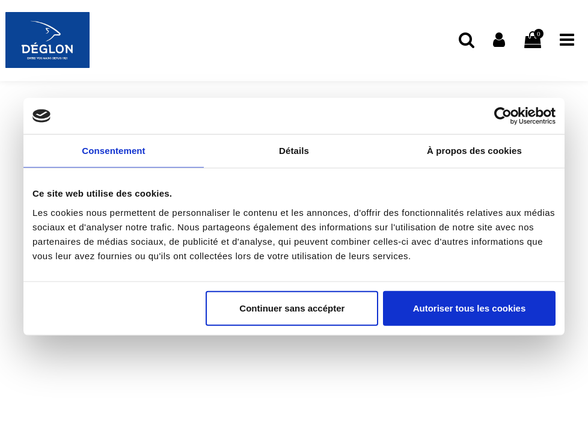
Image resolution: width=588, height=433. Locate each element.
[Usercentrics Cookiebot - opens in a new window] (503, 116)
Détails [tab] (294, 151)
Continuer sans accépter (292, 307)
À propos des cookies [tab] (474, 151)
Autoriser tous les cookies (469, 307)
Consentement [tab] (113, 151)
